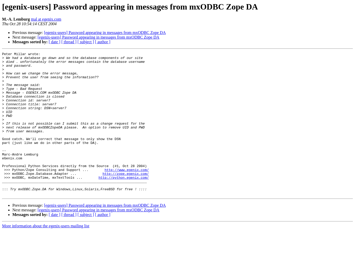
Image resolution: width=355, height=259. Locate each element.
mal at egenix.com (46, 19)
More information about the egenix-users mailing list (45, 254)
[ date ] (54, 42)
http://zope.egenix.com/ (126, 198)
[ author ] (103, 42)
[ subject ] (86, 42)
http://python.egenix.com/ (123, 203)
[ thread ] (69, 42)
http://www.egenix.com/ (127, 193)
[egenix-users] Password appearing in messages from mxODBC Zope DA (105, 32)
